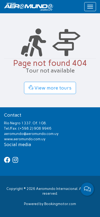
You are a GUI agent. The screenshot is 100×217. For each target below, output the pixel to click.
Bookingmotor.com (60, 204)
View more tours (50, 88)
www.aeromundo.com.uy (25, 139)
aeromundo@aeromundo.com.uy (31, 133)
